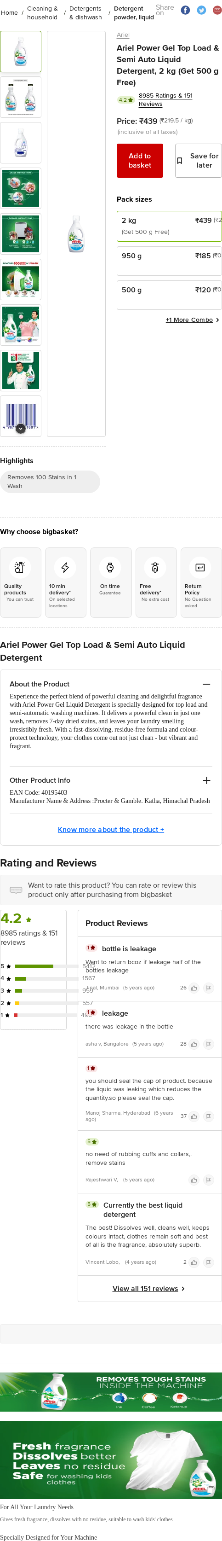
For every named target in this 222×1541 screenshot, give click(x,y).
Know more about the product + (111, 829)
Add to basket (140, 160)
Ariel (123, 35)
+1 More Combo (194, 320)
